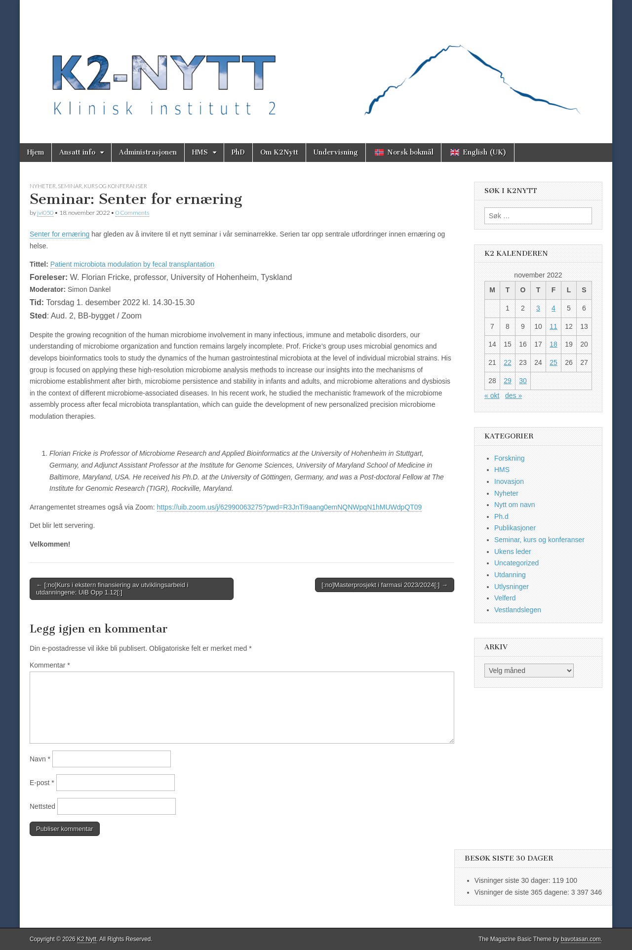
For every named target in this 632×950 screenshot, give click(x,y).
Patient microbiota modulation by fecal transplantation (132, 264)
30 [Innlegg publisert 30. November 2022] (523, 381)
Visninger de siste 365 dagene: (522, 892)
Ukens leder (512, 551)
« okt (491, 395)
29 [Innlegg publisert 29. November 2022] (508, 381)
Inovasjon (509, 481)
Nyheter (43, 186)
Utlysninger (511, 587)
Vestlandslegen (517, 610)
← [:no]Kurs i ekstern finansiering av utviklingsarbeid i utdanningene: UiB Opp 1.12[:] (112, 588)
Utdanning (510, 575)
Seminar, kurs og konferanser (102, 186)
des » (513, 395)
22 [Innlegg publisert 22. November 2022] (508, 362)
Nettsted (42, 806)
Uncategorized (516, 563)
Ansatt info (77, 152)
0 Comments (132, 212)
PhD (238, 152)
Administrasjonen (148, 152)
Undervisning (336, 152)
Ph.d (501, 516)
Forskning (509, 458)
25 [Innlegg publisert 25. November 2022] (553, 362)
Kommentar (50, 665)
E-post (42, 783)
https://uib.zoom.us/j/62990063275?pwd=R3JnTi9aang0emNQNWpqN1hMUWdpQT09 (289, 507)
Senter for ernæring (59, 234)
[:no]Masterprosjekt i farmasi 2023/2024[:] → (384, 585)
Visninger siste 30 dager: (513, 880)
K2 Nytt (86, 939)
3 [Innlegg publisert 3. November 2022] (538, 308)
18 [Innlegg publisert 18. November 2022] (553, 344)
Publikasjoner (515, 528)
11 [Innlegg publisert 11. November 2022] (553, 326)
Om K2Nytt (279, 152)
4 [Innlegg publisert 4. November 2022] (553, 308)
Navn (40, 759)
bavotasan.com (581, 939)
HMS (200, 152)
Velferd (505, 598)
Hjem (35, 152)
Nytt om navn (514, 505)
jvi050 (45, 212)
